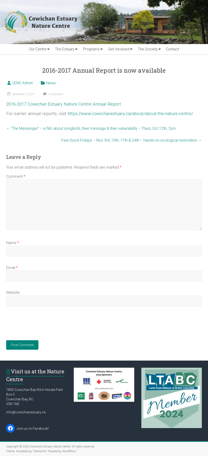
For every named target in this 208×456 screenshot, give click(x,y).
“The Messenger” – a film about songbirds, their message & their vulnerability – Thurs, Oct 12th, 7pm (91, 128)
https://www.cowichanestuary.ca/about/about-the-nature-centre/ (130, 113)
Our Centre (37, 49)
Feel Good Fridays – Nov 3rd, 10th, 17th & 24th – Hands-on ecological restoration (131, 140)
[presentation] (42, 326)
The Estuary (64, 49)
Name (12, 243)
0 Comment (52, 94)
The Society (148, 49)
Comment (15, 176)
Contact (172, 49)
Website (13, 292)
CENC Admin (22, 83)
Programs (91, 49)
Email (12, 267)
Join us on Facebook (32, 428)
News (51, 83)
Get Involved (118, 49)
